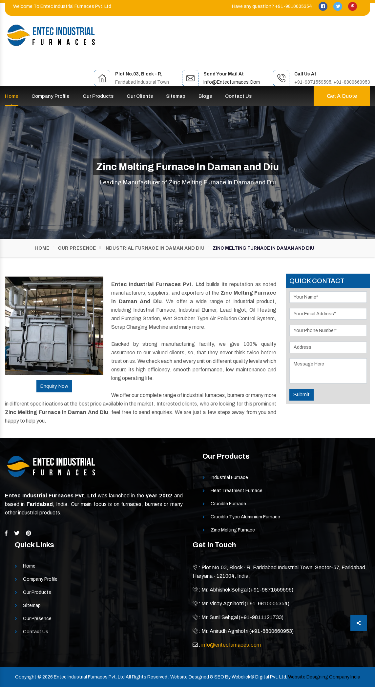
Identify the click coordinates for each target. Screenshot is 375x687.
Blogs (205, 96)
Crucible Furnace (228, 503)
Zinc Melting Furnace (233, 530)
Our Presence (77, 248)
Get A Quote (342, 96)
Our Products (98, 96)
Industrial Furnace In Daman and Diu (154, 248)
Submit (301, 394)
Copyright (25, 677)
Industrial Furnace (229, 477)
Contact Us (238, 96)
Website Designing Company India (324, 677)
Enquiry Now (54, 386)
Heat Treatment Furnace (236, 490)
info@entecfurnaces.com (231, 82)
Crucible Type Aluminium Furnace (245, 516)
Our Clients (140, 96)
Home (11, 96)
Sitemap (175, 96)
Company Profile (50, 96)
